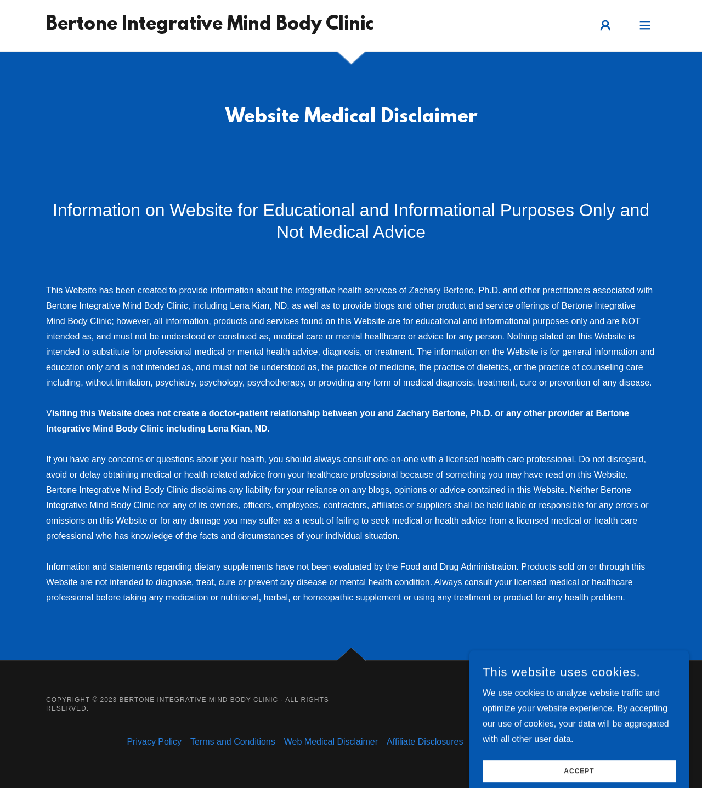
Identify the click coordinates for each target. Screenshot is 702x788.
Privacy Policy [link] (154, 741)
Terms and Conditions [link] (232, 741)
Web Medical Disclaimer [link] (331, 741)
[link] (210, 26)
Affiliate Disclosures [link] (425, 741)
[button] (605, 25)
